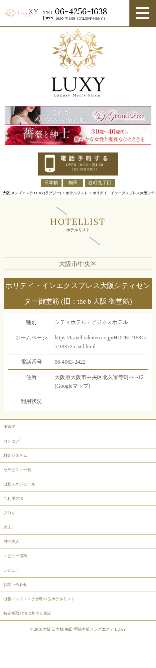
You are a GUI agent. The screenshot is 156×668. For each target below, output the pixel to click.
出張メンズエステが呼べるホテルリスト (39, 599)
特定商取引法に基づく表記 (27, 613)
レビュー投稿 (15, 556)
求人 (7, 527)
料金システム (15, 455)
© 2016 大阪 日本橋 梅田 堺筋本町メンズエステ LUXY (78, 629)
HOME (9, 426)
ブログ (9, 513)
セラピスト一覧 (17, 469)
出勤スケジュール (19, 484)
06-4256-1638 (81, 11)
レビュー (11, 570)
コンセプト (13, 441)
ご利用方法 (13, 498)
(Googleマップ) (72, 386)
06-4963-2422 (70, 362)
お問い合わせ (15, 584)
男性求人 (11, 541)
